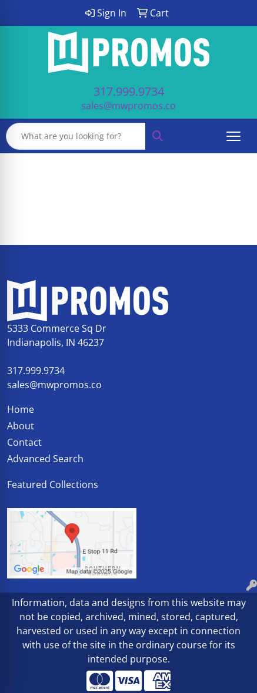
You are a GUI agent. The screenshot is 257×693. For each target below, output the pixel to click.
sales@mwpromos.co (128, 105)
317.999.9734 (129, 91)
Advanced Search (45, 458)
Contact (24, 442)
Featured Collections (52, 484)
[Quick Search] (76, 136)
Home (20, 409)
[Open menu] (233, 136)
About (20, 425)
